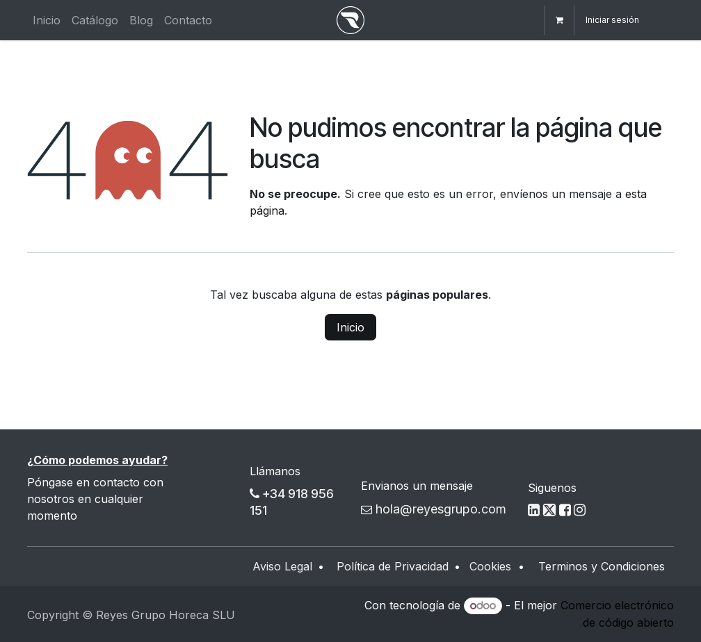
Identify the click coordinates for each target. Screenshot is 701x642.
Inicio (350, 327)
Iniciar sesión (612, 20)
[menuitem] (46, 20)
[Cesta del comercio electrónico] (559, 20)
